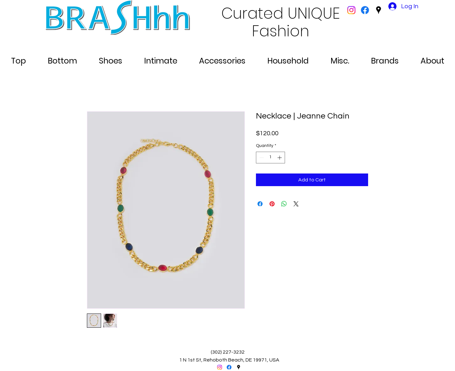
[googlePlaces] (378, 10)
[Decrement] (261, 157)
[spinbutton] (270, 157)
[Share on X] (296, 204)
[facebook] (365, 10)
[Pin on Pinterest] (272, 204)
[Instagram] (351, 10)
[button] (18, 58)
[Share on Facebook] (260, 204)
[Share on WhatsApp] (284, 204)
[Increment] (280, 157)
